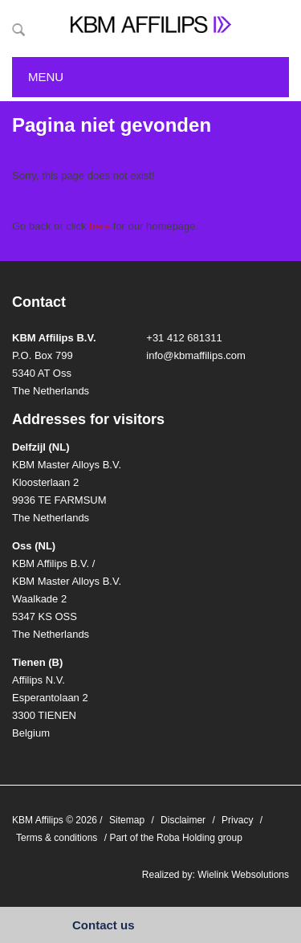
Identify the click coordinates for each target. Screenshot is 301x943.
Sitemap (126, 820)
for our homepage (142, 226)
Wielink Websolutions (243, 874)
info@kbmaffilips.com (196, 355)
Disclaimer (183, 820)
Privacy (237, 820)
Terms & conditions (56, 837)
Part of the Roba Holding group (175, 837)
